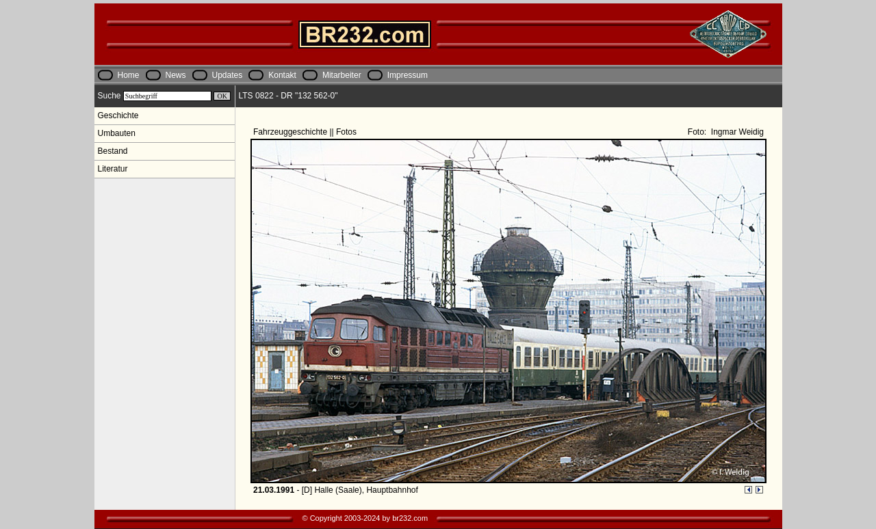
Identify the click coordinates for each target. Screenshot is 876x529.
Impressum (407, 75)
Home (129, 75)
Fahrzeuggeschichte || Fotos (306, 132)
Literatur (113, 169)
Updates (227, 75)
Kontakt (282, 75)
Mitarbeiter (341, 75)
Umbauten (117, 133)
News (176, 75)
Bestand (113, 151)
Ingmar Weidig (736, 132)
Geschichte (118, 115)
